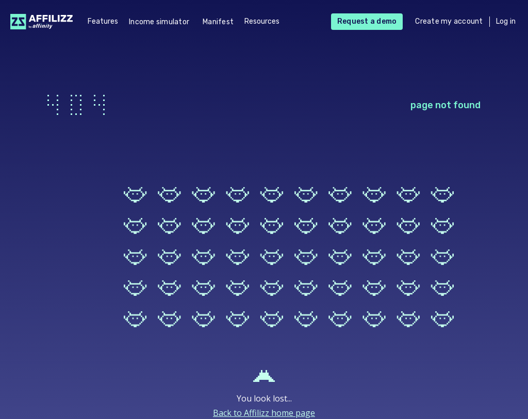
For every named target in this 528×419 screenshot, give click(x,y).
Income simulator (159, 22)
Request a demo (367, 21)
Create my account (449, 21)
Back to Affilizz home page (264, 412)
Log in (506, 21)
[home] (38, 21)
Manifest (218, 22)
